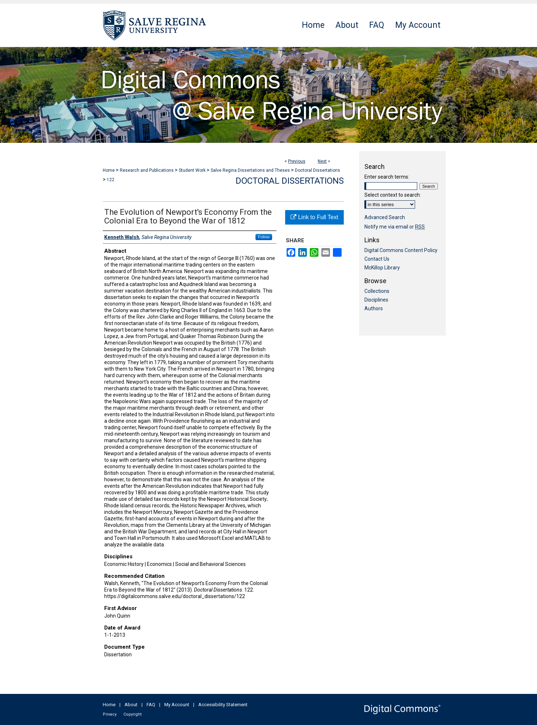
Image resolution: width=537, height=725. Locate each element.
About (131, 704)
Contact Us (376, 259)
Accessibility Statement (223, 704)
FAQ (151, 704)
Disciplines (376, 300)
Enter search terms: (386, 177)
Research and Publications (147, 170)
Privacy (110, 714)
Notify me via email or (394, 227)
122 (110, 179)
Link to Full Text (314, 217)
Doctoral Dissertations (317, 170)
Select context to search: (392, 195)
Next (322, 161)
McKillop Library (382, 267)
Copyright (132, 714)
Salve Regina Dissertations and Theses (250, 170)
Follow (264, 237)
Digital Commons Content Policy (400, 250)
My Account (176, 704)
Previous (296, 161)
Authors (373, 308)
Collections (376, 291)
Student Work (192, 170)
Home (109, 170)
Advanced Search (384, 217)
